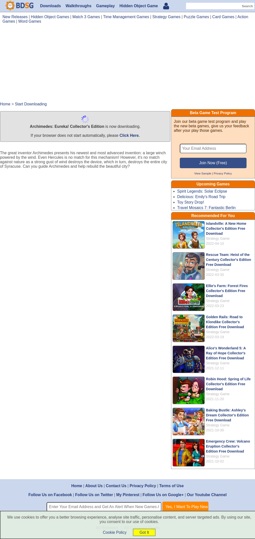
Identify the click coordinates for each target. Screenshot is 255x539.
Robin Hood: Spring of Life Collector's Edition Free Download (228, 384)
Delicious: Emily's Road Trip (201, 197)
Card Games (223, 17)
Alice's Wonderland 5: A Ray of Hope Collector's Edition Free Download (226, 353)
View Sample (202, 173)
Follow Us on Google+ (163, 495)
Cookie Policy (115, 532)
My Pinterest (127, 495)
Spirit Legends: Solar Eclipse (202, 191)
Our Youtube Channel (207, 495)
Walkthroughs (78, 6)
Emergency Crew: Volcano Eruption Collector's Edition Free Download (228, 446)
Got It (144, 532)
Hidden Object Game (139, 6)
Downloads (50, 6)
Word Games (29, 21)
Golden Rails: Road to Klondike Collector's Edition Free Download (225, 322)
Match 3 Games (86, 17)
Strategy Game (218, 238)
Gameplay (105, 6)
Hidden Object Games (50, 17)
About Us (94, 486)
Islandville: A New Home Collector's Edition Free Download (226, 228)
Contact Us (116, 486)
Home (76, 486)
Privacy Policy (223, 173)
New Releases (15, 17)
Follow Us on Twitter (94, 495)
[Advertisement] (127, 65)
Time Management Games (126, 17)
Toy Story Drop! (190, 202)
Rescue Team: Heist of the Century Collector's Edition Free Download (228, 260)
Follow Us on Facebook (50, 495)
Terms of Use (171, 486)
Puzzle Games (196, 17)
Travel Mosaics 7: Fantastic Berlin (206, 208)
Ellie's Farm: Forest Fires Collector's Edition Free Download (227, 291)
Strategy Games (166, 17)
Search (247, 6)
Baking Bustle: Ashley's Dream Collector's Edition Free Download (227, 415)
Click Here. (130, 135)
